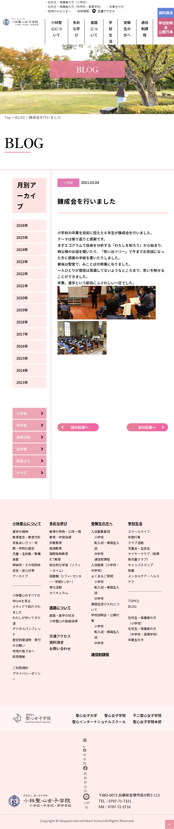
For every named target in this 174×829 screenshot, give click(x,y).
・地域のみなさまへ (58, 11)
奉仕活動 (55, 587)
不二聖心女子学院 (147, 715)
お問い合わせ (60, 648)
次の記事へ (147, 427)
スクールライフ (139, 531)
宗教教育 (55, 542)
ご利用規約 (20, 667)
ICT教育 (55, 559)
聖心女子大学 (86, 715)
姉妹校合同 (85, 779)
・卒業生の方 (115, 6)
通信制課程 (144, 29)
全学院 (21, 449)
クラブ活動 (136, 542)
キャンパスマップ (140, 565)
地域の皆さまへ (23, 651)
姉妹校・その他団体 (27, 565)
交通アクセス (106, 11)
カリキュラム (58, 593)
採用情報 (19, 656)
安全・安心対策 (23, 570)
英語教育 (55, 548)
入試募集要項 (100, 531)
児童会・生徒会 (139, 548)
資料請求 (166, 12)
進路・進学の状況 (61, 615)
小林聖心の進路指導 (63, 621)
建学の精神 (20, 531)
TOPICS (133, 601)
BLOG (20, 117)
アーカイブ (20, 576)
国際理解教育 (58, 553)
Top (7, 117)
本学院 (84, 757)
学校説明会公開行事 (166, 27)
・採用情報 (81, 11)
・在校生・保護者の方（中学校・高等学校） (74, 6)
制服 (131, 570)
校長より (23, 460)
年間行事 (134, 537)
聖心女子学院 (115, 715)
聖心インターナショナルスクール (99, 721)
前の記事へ (80, 427)
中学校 (21, 425)
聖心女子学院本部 (147, 721)
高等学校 (23, 437)
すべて (21, 472)
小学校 (21, 413)
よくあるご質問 (102, 576)
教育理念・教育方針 (27, 537)
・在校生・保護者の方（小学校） (66, 2)
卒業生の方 (136, 640)
